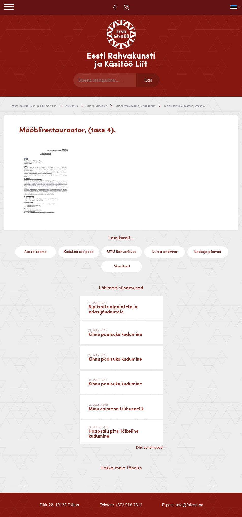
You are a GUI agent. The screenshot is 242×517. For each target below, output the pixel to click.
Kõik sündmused (149, 447)
